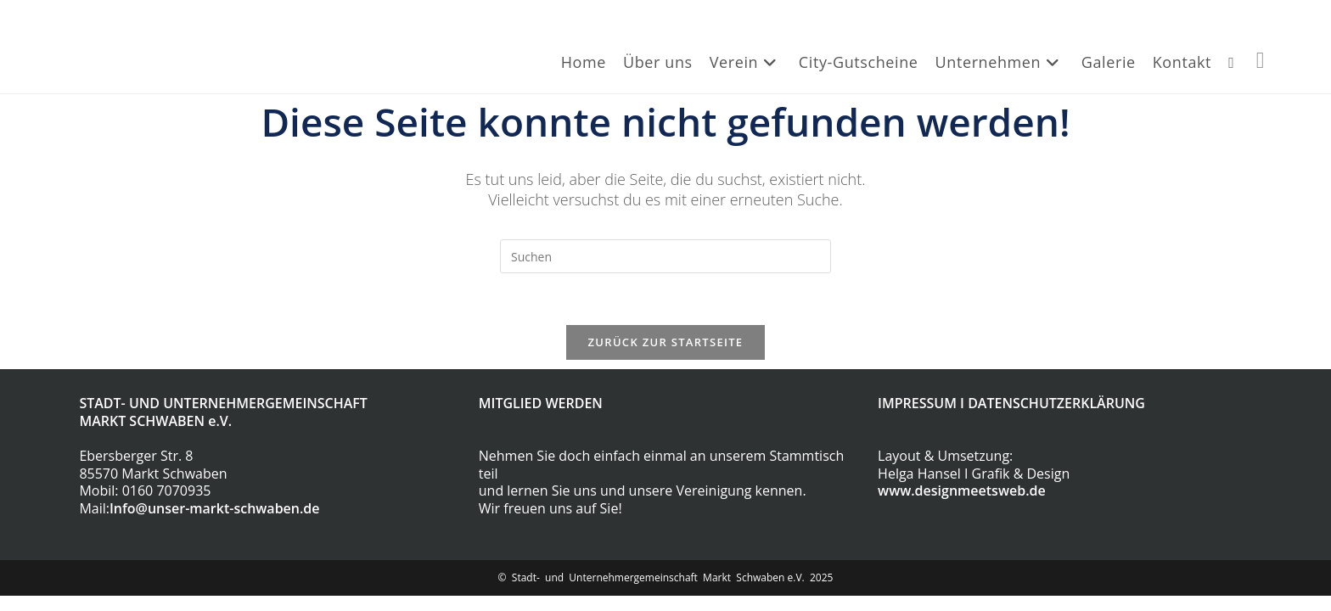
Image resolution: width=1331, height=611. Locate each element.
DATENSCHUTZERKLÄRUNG (1056, 403)
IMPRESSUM (917, 403)
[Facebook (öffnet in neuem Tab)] (1261, 59)
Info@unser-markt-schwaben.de (215, 508)
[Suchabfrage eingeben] (665, 256)
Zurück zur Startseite (666, 342)
